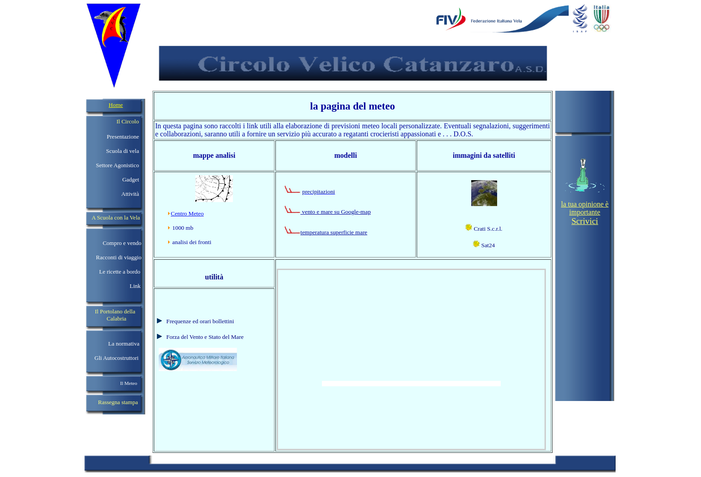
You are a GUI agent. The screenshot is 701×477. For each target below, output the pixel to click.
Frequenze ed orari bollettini (200, 321)
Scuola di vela (122, 151)
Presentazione (123, 136)
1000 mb (182, 227)
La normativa (123, 343)
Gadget (130, 179)
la (564, 204)
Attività (130, 193)
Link (135, 286)
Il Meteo (128, 383)
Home (116, 104)
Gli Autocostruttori (116, 358)
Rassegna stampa (118, 402)
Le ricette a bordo (119, 271)
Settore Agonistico (117, 165)
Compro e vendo (122, 243)
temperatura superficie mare (333, 232)
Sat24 (487, 245)
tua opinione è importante (588, 212)
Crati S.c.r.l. (487, 228)
